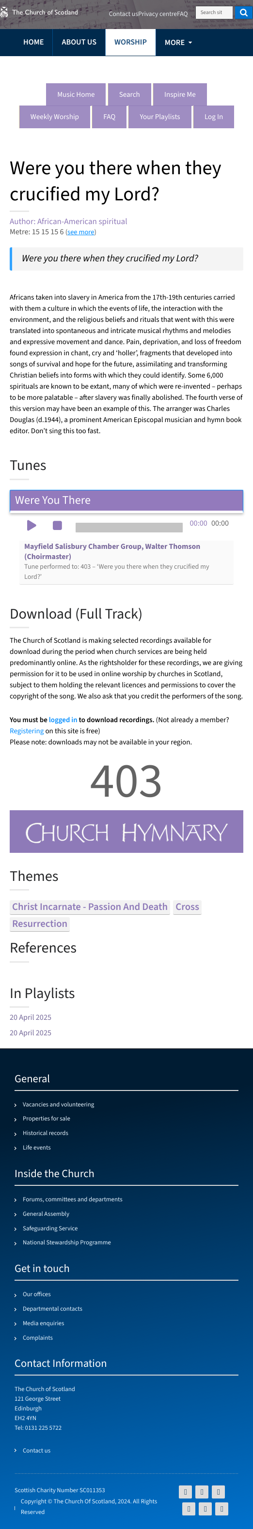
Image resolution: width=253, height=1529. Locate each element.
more (175, 42)
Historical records (45, 1133)
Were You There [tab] (126, 500)
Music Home (76, 95)
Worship (130, 42)
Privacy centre (157, 14)
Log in (214, 117)
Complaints (38, 1338)
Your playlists (160, 117)
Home (33, 42)
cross (187, 907)
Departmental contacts (52, 1309)
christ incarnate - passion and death (90, 907)
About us (79, 42)
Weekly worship (55, 117)
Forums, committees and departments (73, 1200)
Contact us (123, 14)
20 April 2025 (30, 1017)
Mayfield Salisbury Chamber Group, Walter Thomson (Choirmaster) (116, 562)
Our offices (37, 1294)
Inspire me (180, 95)
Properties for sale (46, 1119)
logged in (63, 720)
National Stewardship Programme (67, 1243)
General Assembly (46, 1214)
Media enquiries (43, 1323)
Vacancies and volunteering (58, 1105)
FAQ (109, 117)
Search (129, 95)
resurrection (39, 924)
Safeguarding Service (50, 1229)
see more (80, 232)
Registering (27, 732)
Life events (37, 1148)
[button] (31, 526)
